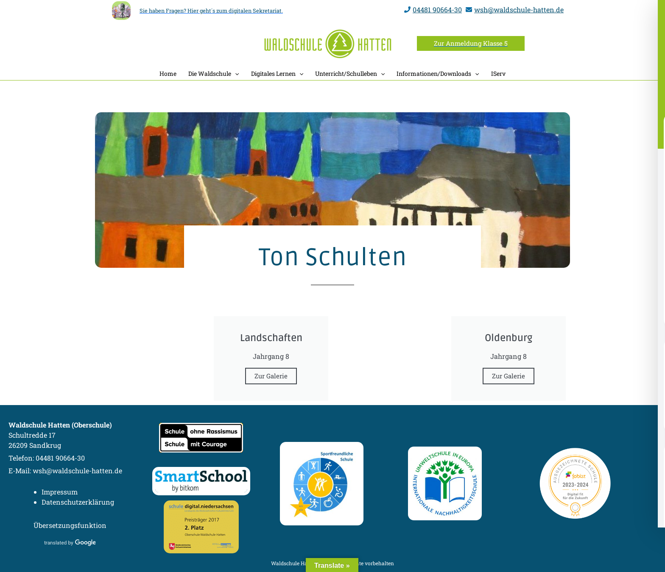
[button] (471, 43)
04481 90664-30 (437, 9)
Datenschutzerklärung (78, 501)
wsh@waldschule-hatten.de (519, 9)
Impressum (60, 491)
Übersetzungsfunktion (70, 525)
